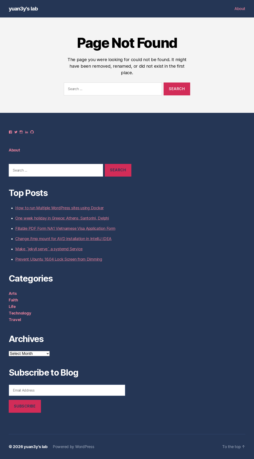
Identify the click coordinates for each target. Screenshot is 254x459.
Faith (13, 300)
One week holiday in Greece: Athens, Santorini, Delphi (62, 218)
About (239, 8)
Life (12, 306)
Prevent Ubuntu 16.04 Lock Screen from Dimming (58, 259)
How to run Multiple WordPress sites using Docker (59, 208)
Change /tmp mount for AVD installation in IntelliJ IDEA (63, 238)
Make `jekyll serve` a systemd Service (49, 249)
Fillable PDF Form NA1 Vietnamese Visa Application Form (65, 228)
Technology (20, 313)
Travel (15, 319)
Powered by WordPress (73, 446)
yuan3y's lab (23, 8)
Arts (13, 293)
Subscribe (25, 406)
